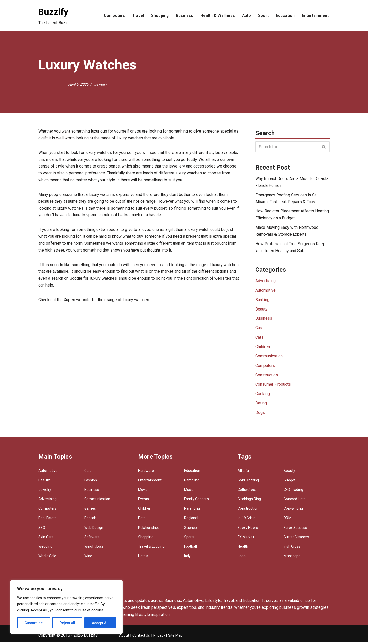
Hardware (146, 473)
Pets (141, 520)
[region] (66, 607)
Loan (242, 558)
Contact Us (141, 638)
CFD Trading (293, 492)
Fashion (90, 482)
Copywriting (293, 511)
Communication (269, 358)
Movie (143, 492)
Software (92, 539)
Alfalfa (243, 473)
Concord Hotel (295, 501)
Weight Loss (94, 549)
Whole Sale (47, 558)
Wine (88, 558)
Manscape (292, 558)
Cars (259, 329)
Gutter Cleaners (296, 539)
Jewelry (100, 84)
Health (243, 549)
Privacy (159, 638)
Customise (34, 623)
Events (143, 501)
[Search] (286, 146)
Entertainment (315, 15)
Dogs (260, 415)
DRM (287, 520)
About (124, 638)
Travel (136, 15)
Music (188, 492)
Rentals (90, 520)
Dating (261, 405)
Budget (289, 482)
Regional (191, 520)
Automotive (265, 291)
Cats (259, 339)
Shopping (158, 15)
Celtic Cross (247, 492)
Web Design (93, 530)
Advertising (265, 282)
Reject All (67, 623)
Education (284, 15)
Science (190, 530)
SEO (41, 530)
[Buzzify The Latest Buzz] (53, 15)
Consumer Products (273, 386)
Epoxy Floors (248, 530)
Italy (187, 558)
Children (262, 348)
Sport (263, 15)
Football (190, 549)
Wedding (45, 549)
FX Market (246, 539)
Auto (245, 15)
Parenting (192, 511)
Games (90, 511)
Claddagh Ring (249, 501)
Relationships (149, 530)
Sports (189, 539)
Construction (266, 377)
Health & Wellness (216, 15)
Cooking (262, 396)
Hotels (143, 558)
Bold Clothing (248, 482)
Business (183, 15)
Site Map (175, 638)
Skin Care (46, 539)
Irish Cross (292, 549)
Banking (262, 301)
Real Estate (47, 520)
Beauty (261, 310)
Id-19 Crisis (246, 520)
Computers (112, 15)
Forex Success (295, 530)
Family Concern (196, 501)
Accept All (100, 623)
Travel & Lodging (151, 549)
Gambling (191, 482)
